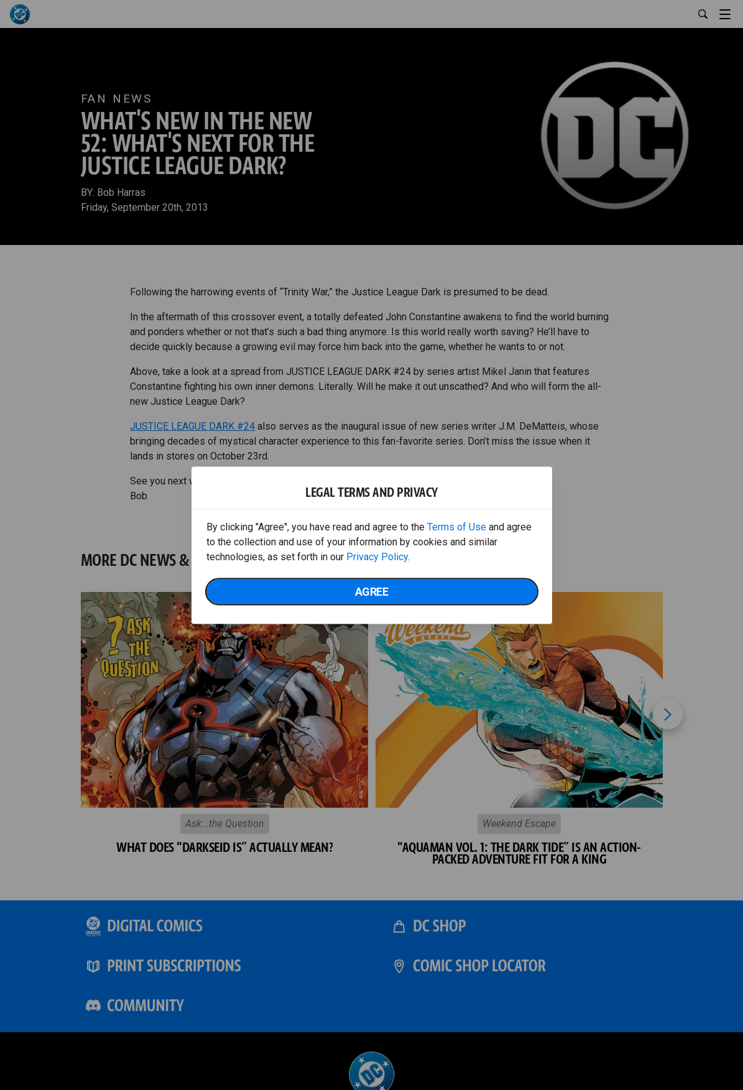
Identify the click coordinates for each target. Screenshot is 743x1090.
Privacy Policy (377, 556)
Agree (372, 591)
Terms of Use (456, 526)
